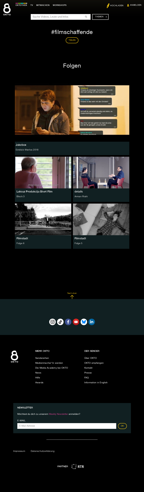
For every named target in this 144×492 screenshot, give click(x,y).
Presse (88, 373)
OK (122, 426)
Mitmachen (43, 5)
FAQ (86, 378)
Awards (39, 382)
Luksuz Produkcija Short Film (35, 191)
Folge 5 (79, 243)
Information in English (96, 382)
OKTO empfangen (94, 363)
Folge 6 (21, 243)
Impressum (19, 451)
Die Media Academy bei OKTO (51, 368)
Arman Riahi (81, 196)
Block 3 (21, 196)
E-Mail (21, 421)
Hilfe (37, 378)
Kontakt (88, 368)
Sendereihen (42, 358)
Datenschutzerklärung (42, 451)
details (79, 191)
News (38, 373)
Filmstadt (22, 238)
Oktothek (21, 5)
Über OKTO (90, 358)
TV (31, 5)
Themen (101, 17)
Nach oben (72, 295)
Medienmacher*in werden (49, 363)
